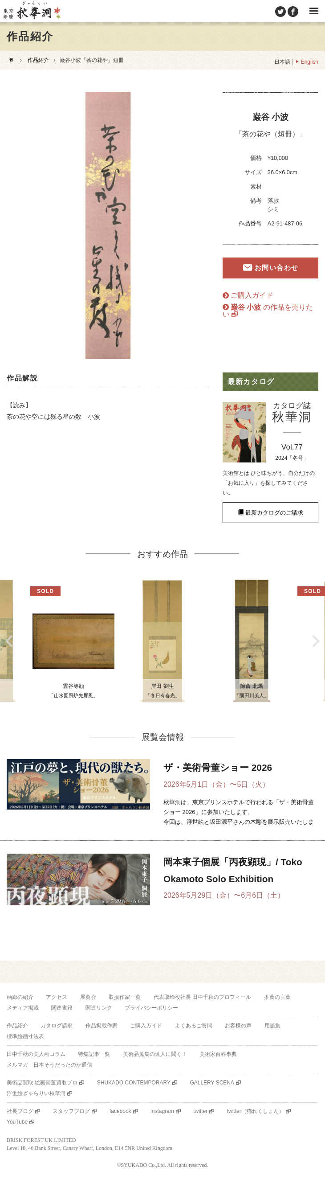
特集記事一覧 (94, 1054)
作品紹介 (38, 60)
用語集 (272, 1026)
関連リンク (98, 1008)
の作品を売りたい (268, 310)
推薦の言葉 (277, 997)
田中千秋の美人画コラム (36, 1054)
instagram (162, 1111)
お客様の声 (238, 1026)
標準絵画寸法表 (25, 1036)
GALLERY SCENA (212, 1083)
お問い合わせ (277, 267)
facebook (120, 1111)
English (309, 62)
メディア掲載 (23, 1008)
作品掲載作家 (101, 1026)
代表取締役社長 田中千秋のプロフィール (202, 997)
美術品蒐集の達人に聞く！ (155, 1054)
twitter (200, 1111)
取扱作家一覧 (125, 997)
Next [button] (316, 641)
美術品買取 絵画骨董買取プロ (42, 1083)
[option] (108, 225)
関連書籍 (62, 1008)
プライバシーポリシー (151, 1008)
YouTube (17, 1122)
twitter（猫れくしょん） (255, 1111)
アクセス (56, 997)
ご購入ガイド (252, 295)
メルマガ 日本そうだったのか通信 (49, 1065)
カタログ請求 (57, 1026)
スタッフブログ (71, 1111)
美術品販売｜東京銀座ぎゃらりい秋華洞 (31, 11)
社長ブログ (20, 1111)
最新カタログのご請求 (274, 512)
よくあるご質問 (193, 1026)
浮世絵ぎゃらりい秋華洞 (36, 1093)
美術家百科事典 (218, 1054)
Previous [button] (9, 641)
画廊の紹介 (20, 997)
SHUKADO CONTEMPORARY (134, 1083)
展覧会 (88, 997)
